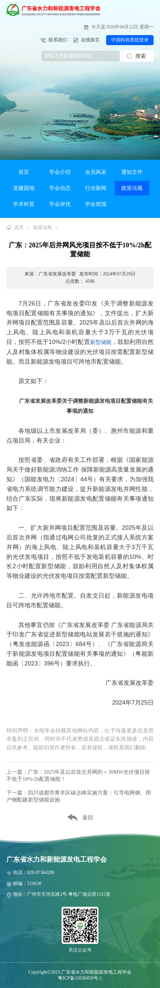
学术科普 (23, 204)
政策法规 (132, 188)
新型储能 (100, 342)
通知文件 (132, 172)
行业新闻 (95, 188)
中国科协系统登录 (130, 39)
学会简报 (95, 204)
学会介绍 (60, 172)
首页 (23, 172)
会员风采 (95, 172)
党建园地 (23, 188)
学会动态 (60, 188)
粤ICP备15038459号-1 (80, 978)
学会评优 (60, 204)
